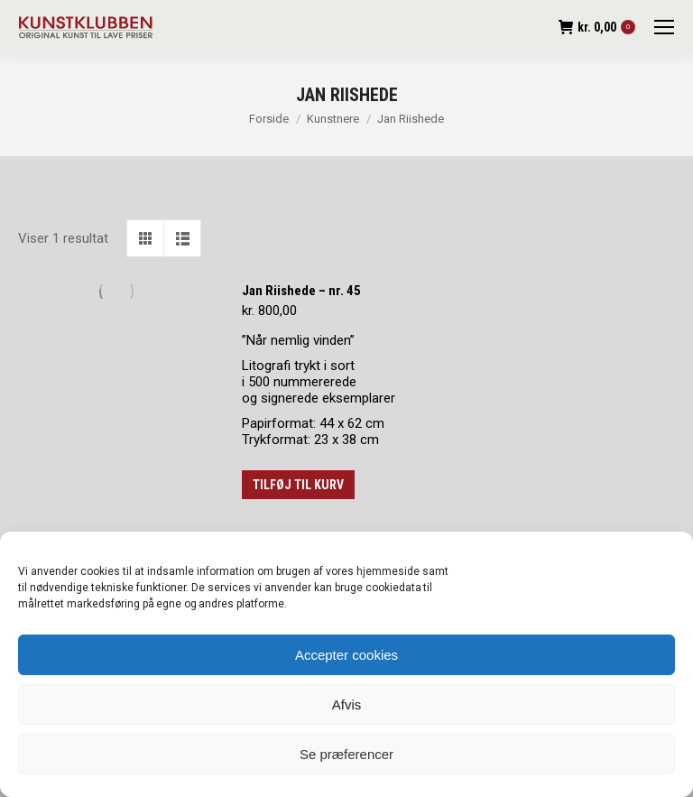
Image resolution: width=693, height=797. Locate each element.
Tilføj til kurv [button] (298, 484)
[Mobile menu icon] (664, 27)
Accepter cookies (346, 655)
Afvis (347, 704)
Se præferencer (346, 754)
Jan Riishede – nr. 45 (301, 291)
